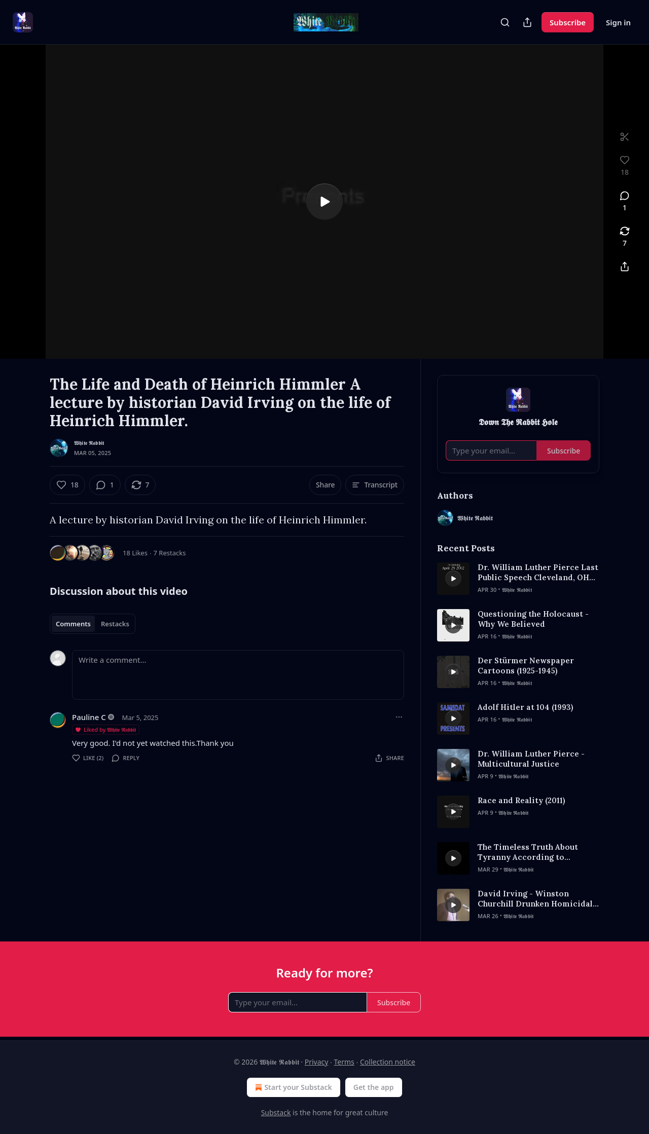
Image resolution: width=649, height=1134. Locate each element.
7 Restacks (170, 552)
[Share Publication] (527, 22)
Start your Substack (292, 1087)
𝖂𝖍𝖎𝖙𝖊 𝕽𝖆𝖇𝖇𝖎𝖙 (89, 442)
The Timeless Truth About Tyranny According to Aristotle (528, 852)
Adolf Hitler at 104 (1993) (525, 707)
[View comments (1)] (625, 201)
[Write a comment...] (238, 675)
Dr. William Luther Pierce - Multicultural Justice (531, 759)
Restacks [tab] (115, 623)
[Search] (505, 22)
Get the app (373, 1087)
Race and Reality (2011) (521, 800)
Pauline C (89, 717)
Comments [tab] (73, 623)
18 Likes (135, 552)
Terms (344, 1062)
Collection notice (387, 1062)
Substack (276, 1112)
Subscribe (568, 22)
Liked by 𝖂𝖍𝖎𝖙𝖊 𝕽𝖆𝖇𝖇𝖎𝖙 (105, 729)
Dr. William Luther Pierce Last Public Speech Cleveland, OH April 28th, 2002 (538, 572)
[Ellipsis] (399, 717)
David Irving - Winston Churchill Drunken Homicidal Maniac (535, 899)
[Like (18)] (67, 485)
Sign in (618, 22)
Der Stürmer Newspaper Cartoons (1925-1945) (526, 665)
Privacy (317, 1062)
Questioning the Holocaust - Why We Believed (533, 619)
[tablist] (92, 624)
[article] (518, 578)
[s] (324, 201)
